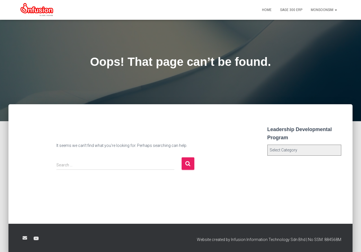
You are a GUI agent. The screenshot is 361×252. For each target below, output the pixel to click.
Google (25, 238)
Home (267, 10)
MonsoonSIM (324, 10)
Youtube (36, 238)
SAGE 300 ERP (291, 10)
